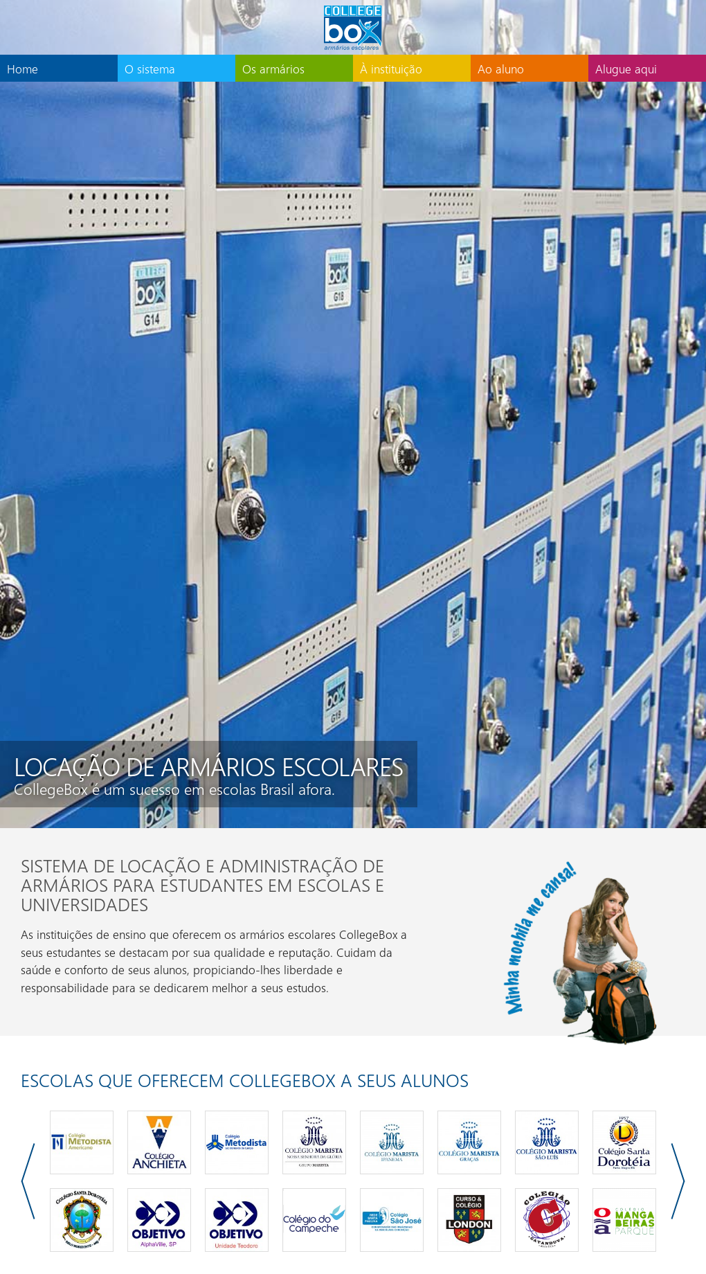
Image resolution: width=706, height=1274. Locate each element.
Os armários (273, 68)
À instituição (391, 68)
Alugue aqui (626, 68)
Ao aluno (501, 68)
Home (22, 68)
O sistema (150, 68)
